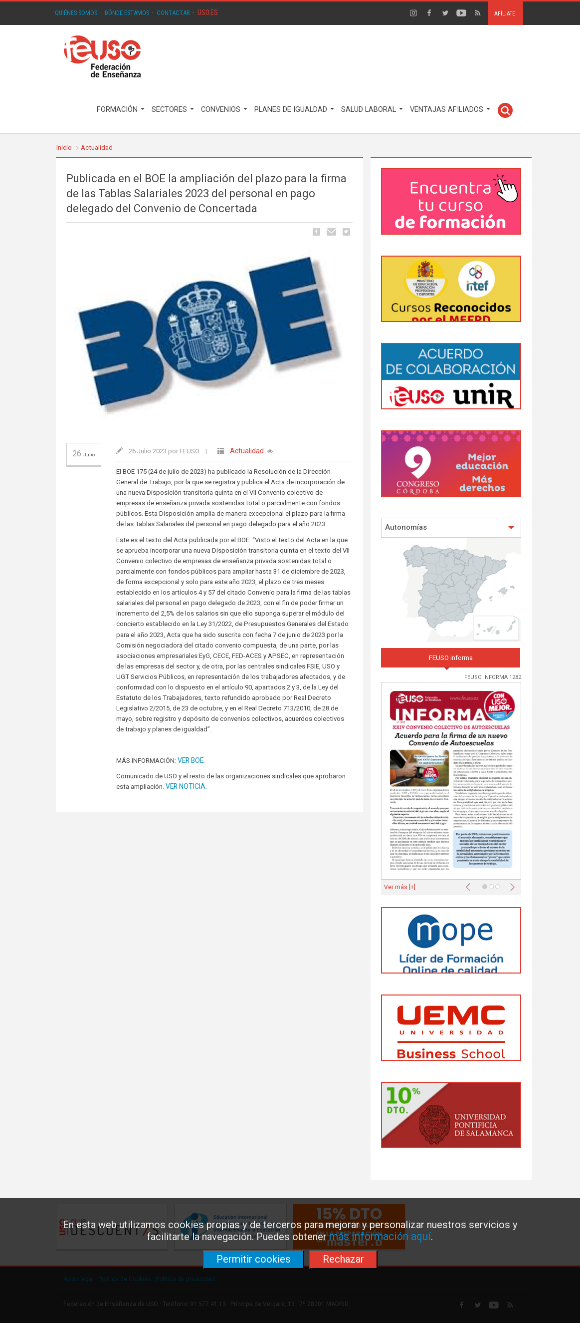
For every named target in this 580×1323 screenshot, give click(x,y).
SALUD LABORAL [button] (372, 109)
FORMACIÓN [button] (121, 109)
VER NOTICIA (185, 786)
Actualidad (97, 147)
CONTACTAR (173, 12)
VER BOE (190, 760)
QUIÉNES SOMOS (76, 12)
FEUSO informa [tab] (451, 658)
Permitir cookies (253, 1259)
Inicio (64, 147)
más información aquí (380, 1236)
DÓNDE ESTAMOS (127, 12)
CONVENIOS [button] (224, 109)
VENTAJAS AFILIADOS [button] (450, 109)
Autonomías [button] (449, 527)
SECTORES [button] (173, 109)
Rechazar (343, 1259)
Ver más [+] (399, 887)
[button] (470, 884)
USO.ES (207, 12)
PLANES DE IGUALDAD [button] (294, 109)
